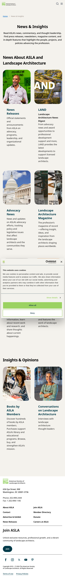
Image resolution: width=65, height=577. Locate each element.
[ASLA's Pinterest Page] (32, 560)
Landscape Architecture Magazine (47, 214)
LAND (42, 110)
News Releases (13, 111)
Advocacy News (13, 212)
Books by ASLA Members (13, 410)
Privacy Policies (22, 574)
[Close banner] (61, 262)
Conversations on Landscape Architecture (48, 410)
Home (5, 16)
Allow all (32, 305)
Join (7, 549)
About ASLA (8, 507)
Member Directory (42, 512)
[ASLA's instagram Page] (12, 560)
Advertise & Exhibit (12, 517)
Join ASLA (37, 507)
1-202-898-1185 (14, 500)
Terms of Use (8, 574)
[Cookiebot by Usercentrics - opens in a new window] (45, 261)
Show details (52, 298)
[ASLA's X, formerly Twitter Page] (19, 560)
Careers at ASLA (41, 521)
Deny (32, 313)
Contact (6, 512)
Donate (36, 517)
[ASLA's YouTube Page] (26, 560)
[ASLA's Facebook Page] (6, 560)
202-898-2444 (16, 498)
